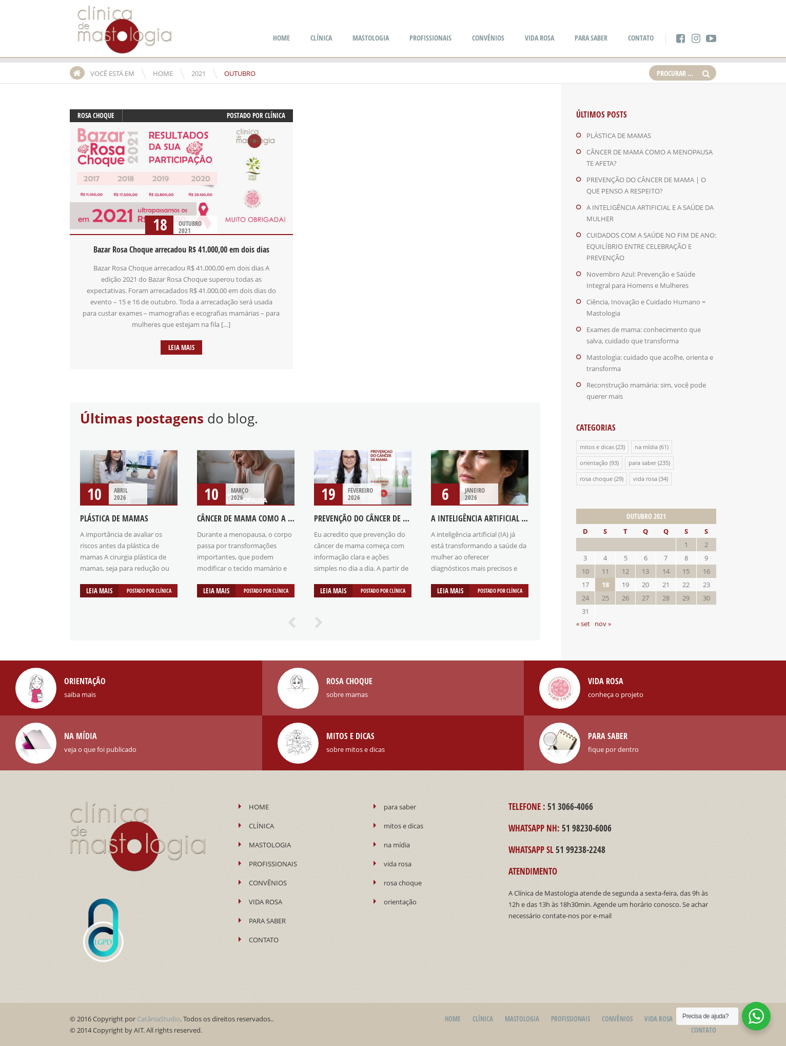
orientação (594, 463)
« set (583, 623)
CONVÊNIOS (488, 38)
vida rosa (645, 478)
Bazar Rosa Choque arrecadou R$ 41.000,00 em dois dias (181, 249)
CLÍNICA (321, 38)
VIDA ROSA (539, 38)
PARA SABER (591, 38)
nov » (603, 623)
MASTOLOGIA (370, 38)
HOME (281, 38)
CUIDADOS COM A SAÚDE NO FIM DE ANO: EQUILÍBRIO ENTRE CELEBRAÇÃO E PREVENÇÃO (651, 246)
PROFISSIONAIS (430, 38)
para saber (642, 463)
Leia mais (181, 347)
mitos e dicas (597, 447)
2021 (198, 73)
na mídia (646, 447)
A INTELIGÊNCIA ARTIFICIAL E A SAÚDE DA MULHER (513, 518)
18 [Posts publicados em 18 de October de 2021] (605, 584)
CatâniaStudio (158, 1018)
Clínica (275, 115)
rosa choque (95, 115)
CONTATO (641, 38)
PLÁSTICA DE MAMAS (114, 518)
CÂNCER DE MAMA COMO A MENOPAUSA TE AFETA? (280, 518)
